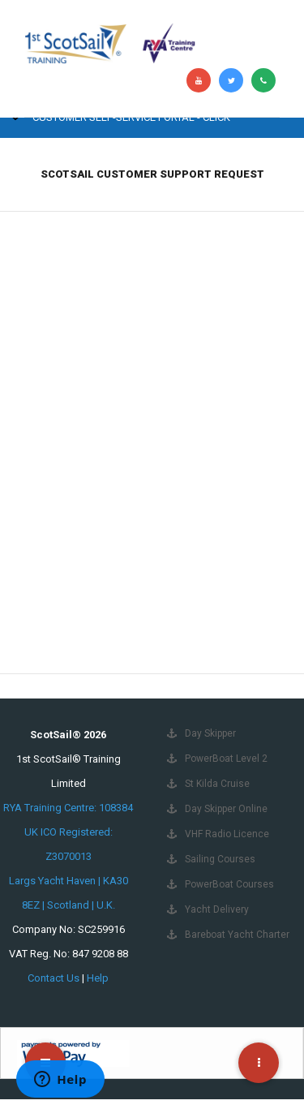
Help (98, 978)
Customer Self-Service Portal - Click (131, 117)
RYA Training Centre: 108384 (68, 808)
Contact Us (53, 978)
